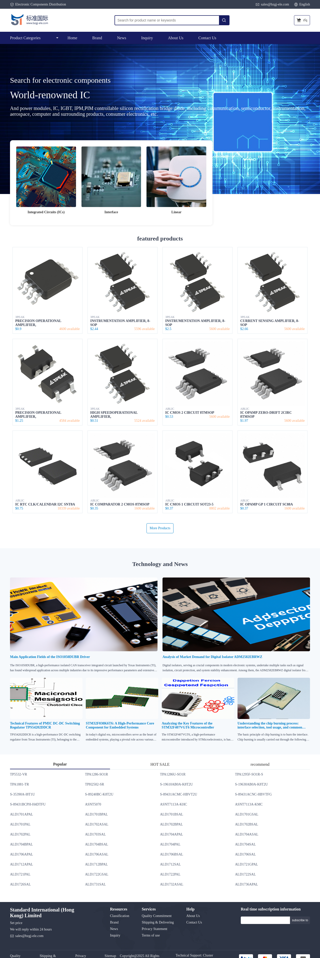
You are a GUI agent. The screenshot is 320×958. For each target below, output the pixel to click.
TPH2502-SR (94, 784)
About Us (176, 38)
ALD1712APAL (21, 864)
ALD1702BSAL (246, 824)
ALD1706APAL (21, 854)
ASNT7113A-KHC (173, 804)
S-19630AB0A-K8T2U (251, 784)
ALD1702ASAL (96, 824)
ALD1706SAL (245, 854)
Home (72, 38)
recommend (260, 764)
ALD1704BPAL (21, 844)
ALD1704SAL (245, 844)
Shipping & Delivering (158, 922)
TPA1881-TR (19, 784)
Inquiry (147, 38)
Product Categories (34, 38)
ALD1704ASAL (246, 834)
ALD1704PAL (170, 844)
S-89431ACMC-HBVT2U (178, 794)
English (302, 4)
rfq (302, 20)
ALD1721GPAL (246, 864)
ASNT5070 (93, 804)
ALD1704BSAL (96, 844)
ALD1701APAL (21, 814)
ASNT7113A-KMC (249, 804)
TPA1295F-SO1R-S (249, 774)
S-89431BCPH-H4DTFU (28, 804)
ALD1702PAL (20, 834)
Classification (119, 916)
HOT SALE (160, 764)
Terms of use (151, 935)
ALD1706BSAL (171, 854)
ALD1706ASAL (96, 854)
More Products (160, 528)
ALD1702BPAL (171, 824)
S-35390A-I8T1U (22, 794)
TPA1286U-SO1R (173, 774)
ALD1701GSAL (246, 814)
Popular (60, 764)
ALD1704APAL (171, 834)
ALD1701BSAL (171, 814)
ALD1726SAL (20, 884)
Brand (97, 38)
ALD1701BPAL (96, 814)
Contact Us (207, 38)
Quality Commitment (157, 916)
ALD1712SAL (170, 864)
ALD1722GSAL (96, 874)
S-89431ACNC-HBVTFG (253, 794)
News (121, 38)
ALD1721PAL (20, 874)
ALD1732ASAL (171, 884)
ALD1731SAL (95, 884)
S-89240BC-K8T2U (99, 794)
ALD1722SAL (245, 874)
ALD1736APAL (246, 884)
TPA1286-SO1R (96, 774)
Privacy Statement (154, 929)
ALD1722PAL (170, 874)
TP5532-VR (18, 774)
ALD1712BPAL (96, 864)
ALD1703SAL (95, 834)
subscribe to (300, 920)
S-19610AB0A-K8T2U (176, 784)
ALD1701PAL (20, 824)
